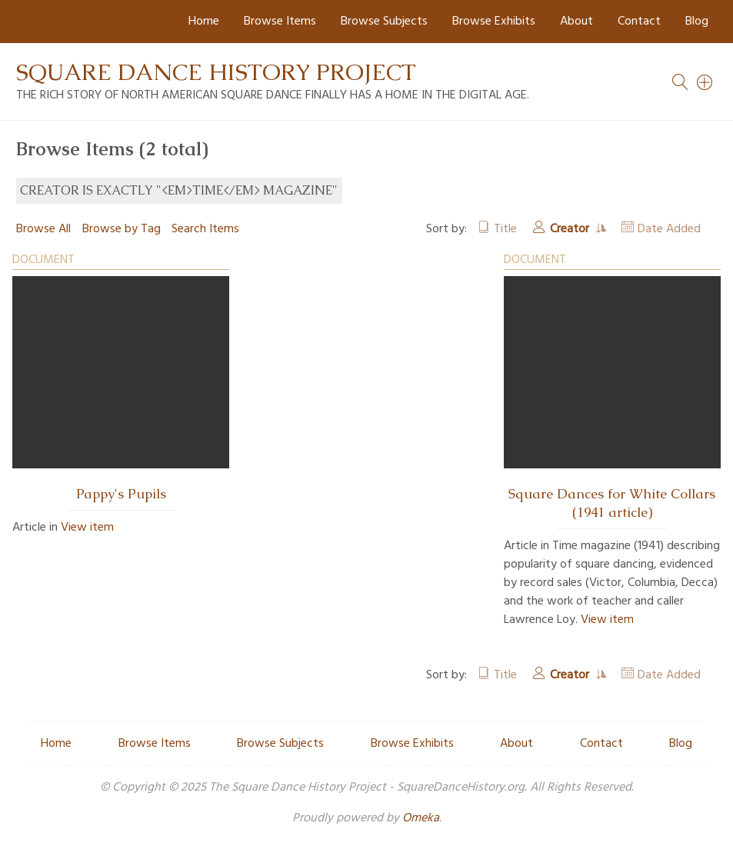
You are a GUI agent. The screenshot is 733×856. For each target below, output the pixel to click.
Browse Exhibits (493, 22)
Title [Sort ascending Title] (505, 229)
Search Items (205, 229)
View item (87, 527)
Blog (696, 22)
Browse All (43, 229)
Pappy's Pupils (121, 493)
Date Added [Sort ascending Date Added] (669, 229)
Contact (639, 22)
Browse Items (280, 22)
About (576, 22)
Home (203, 22)
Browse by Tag (121, 229)
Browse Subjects (384, 22)
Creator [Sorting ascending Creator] (571, 229)
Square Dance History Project (216, 72)
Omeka (420, 818)
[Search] (705, 82)
